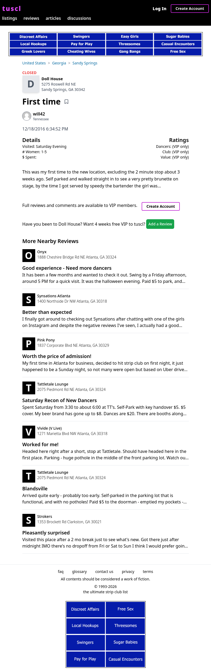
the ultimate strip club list (105, 591)
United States (34, 63)
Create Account (190, 8)
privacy (128, 571)
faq (60, 571)
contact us (104, 571)
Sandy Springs (85, 63)
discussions (79, 18)
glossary (79, 571)
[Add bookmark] (66, 101)
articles (53, 18)
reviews (31, 18)
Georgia (59, 63)
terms (148, 571)
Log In (159, 8)
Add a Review (160, 223)
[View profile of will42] (41, 114)
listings (9, 18)
